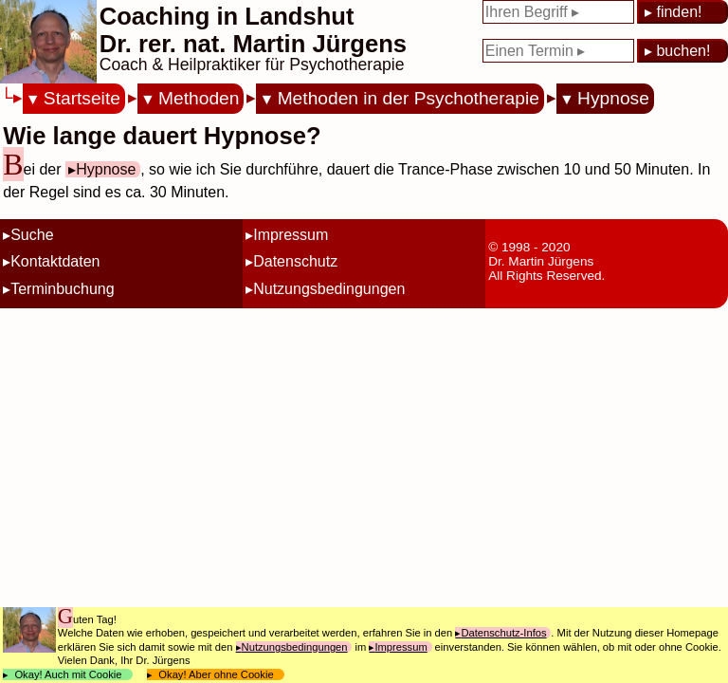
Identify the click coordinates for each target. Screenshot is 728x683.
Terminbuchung (62, 289)
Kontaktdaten (55, 261)
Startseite (82, 98)
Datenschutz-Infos (503, 632)
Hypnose (613, 98)
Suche (31, 235)
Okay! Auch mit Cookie (68, 674)
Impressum (290, 235)
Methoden (198, 98)
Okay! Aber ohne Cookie (216, 674)
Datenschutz (295, 261)
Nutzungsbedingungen (329, 289)
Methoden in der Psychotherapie (408, 98)
